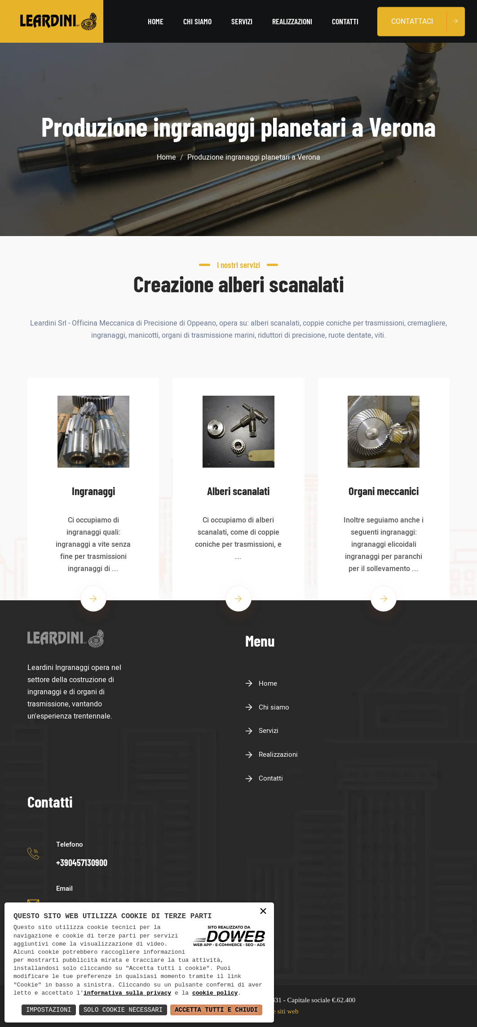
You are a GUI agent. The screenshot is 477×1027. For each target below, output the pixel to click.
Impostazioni (48, 1009)
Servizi (241, 21)
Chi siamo (197, 21)
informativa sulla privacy (127, 993)
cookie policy (215, 993)
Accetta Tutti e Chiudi (216, 1009)
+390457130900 (81, 862)
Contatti (345, 21)
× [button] (263, 911)
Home (155, 21)
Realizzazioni (292, 21)
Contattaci (412, 21)
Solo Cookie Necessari (123, 1009)
